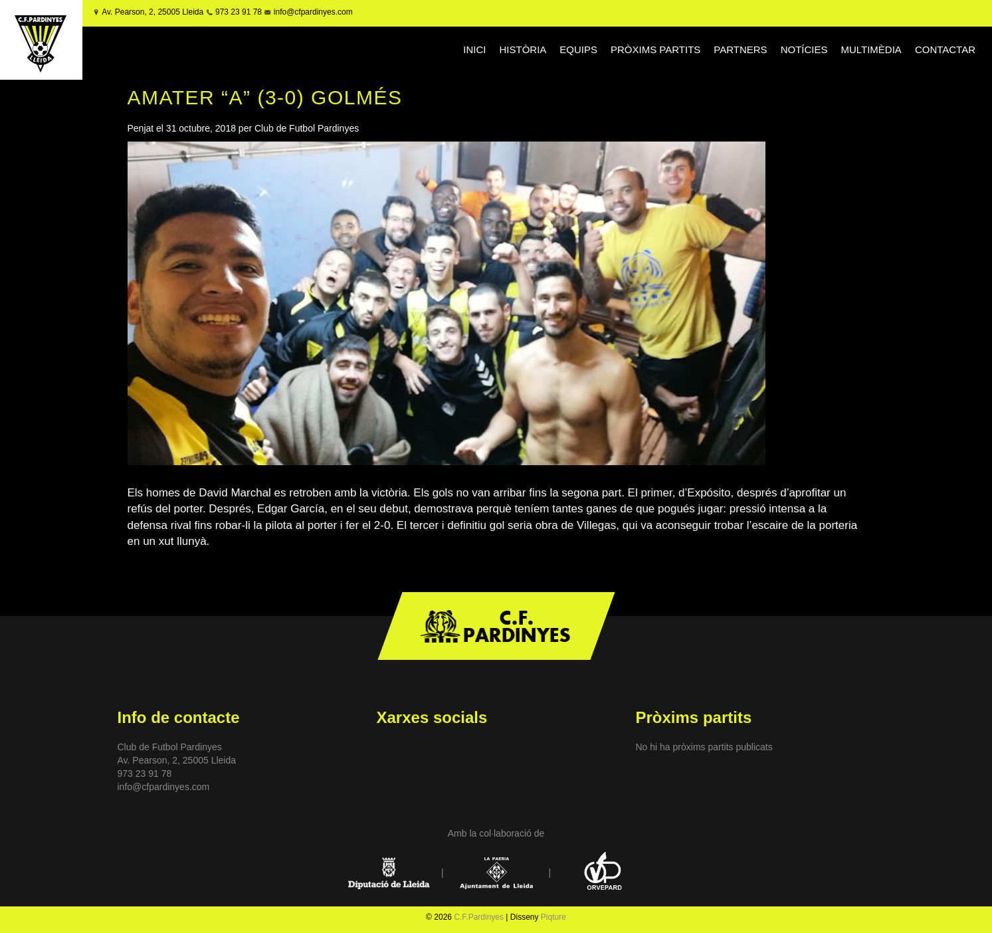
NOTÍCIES (804, 49)
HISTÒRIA (522, 49)
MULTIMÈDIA (871, 49)
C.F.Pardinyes (479, 917)
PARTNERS (740, 49)
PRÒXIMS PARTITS (655, 49)
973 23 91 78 (238, 12)
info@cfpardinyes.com (311, 12)
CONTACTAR (945, 49)
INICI (474, 49)
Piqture (553, 917)
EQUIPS (578, 49)
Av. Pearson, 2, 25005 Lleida (152, 12)
